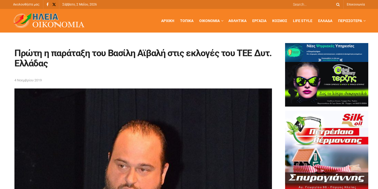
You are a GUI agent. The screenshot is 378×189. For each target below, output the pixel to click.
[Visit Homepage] (49, 21)
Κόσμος (279, 21)
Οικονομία (209, 21)
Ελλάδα (325, 21)
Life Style (302, 21)
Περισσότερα (350, 21)
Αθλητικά (237, 21)
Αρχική (167, 21)
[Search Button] (337, 4)
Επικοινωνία (356, 4)
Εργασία (259, 21)
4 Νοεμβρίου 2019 (28, 80)
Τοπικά (186, 21)
